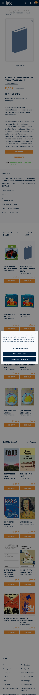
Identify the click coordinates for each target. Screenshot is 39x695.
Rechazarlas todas (19, 354)
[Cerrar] (35, 333)
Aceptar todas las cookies (19, 359)
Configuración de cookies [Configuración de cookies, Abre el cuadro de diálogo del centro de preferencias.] (19, 348)
